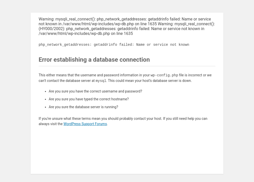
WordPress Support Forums (85, 124)
